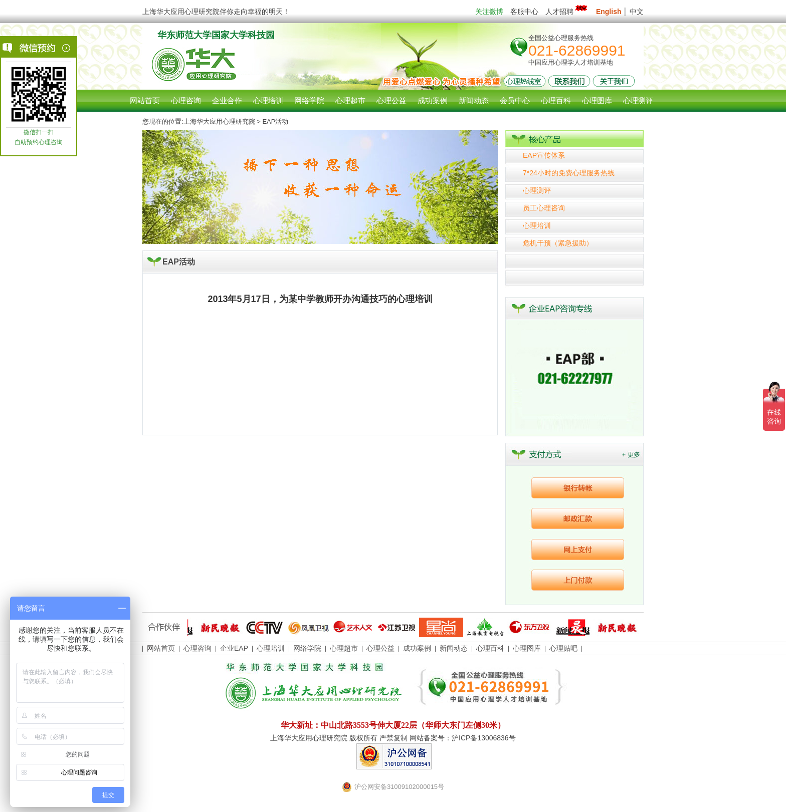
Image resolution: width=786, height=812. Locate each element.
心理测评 (537, 190)
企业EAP (234, 648)
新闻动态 (454, 648)
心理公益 (380, 648)
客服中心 (524, 12)
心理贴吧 (563, 648)
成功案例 (417, 648)
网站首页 (145, 100)
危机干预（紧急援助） (558, 243)
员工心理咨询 (544, 208)
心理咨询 (186, 100)
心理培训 (537, 225)
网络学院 (307, 648)
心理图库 (527, 648)
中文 (637, 12)
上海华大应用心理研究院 (219, 121)
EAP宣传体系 (544, 155)
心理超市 (344, 648)
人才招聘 (567, 12)
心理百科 (490, 648)
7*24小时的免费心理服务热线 (569, 173)
